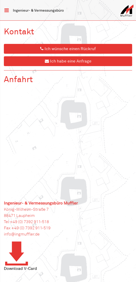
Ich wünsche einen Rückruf (68, 48)
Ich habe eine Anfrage (68, 61)
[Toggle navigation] (6, 10)
